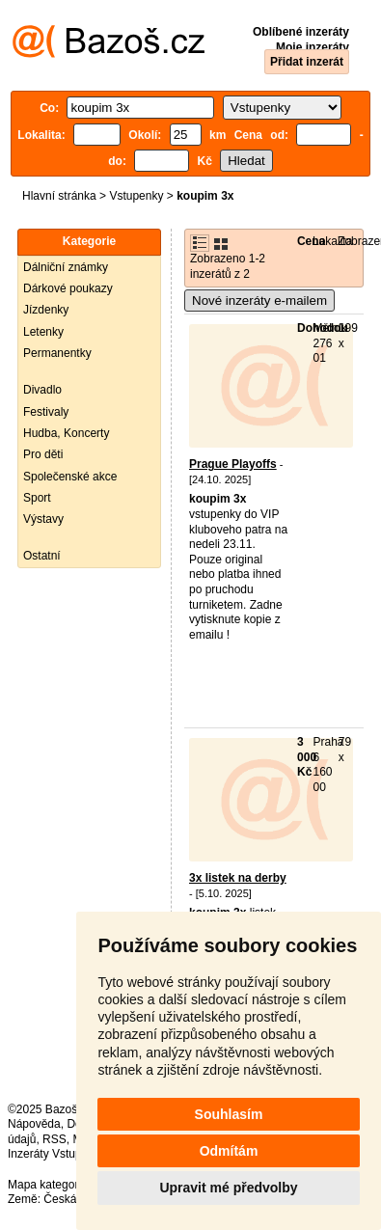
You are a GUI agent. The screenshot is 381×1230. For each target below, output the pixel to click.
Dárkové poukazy (68, 288)
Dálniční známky (65, 267)
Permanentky (57, 353)
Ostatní (42, 555)
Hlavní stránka (59, 196)
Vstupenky (136, 196)
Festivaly (45, 412)
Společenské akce (70, 476)
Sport (37, 498)
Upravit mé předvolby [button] (228, 1187)
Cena (311, 241)
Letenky (43, 332)
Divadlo (42, 389)
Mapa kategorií (46, 1184)
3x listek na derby (237, 878)
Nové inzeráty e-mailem (259, 300)
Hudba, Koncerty (66, 433)
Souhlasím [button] (229, 1114)
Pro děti (43, 454)
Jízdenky (45, 309)
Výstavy (43, 519)
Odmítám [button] (229, 1151)
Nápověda (34, 1124)
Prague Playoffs (233, 464)
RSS (54, 1139)
